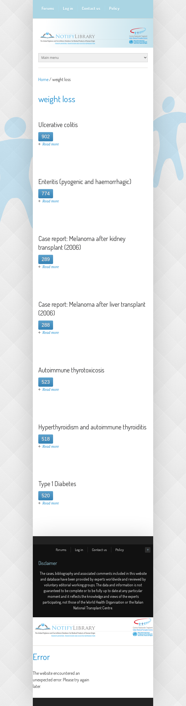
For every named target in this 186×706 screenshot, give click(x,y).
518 (46, 439)
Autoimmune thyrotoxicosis (71, 370)
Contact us (91, 8)
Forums (48, 8)
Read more (50, 144)
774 (46, 193)
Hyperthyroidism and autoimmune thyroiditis (92, 427)
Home (43, 79)
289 (46, 259)
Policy (114, 8)
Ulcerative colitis (58, 124)
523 (46, 382)
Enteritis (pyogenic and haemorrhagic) (84, 181)
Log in (68, 8)
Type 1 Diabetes (57, 483)
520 (46, 495)
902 (46, 136)
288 (46, 325)
